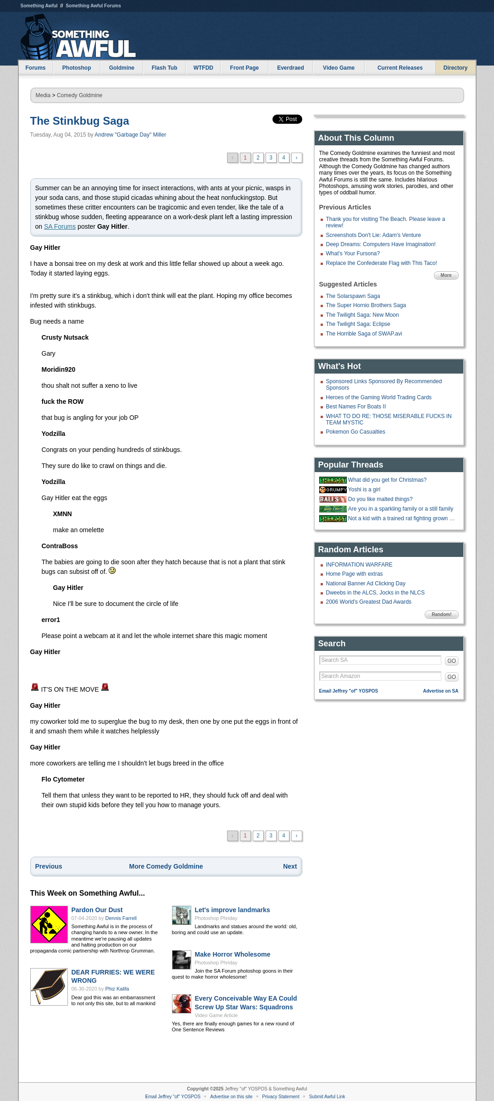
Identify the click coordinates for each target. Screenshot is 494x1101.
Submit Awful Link (327, 1096)
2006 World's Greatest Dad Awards (369, 602)
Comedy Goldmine (79, 95)
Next (290, 866)
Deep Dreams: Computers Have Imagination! (381, 244)
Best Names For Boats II (356, 406)
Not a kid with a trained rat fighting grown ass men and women (402, 518)
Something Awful (39, 5)
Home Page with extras (354, 574)
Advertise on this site (231, 1096)
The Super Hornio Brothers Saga (366, 305)
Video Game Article (216, 1015)
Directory (456, 68)
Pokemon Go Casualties (355, 432)
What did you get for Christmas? (387, 480)
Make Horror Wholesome (233, 954)
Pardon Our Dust (97, 910)
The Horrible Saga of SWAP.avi (364, 333)
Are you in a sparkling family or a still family (400, 509)
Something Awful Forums (93, 5)
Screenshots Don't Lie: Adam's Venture (373, 235)
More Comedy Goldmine (166, 866)
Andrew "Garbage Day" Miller (130, 135)
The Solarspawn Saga (353, 296)
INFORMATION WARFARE (359, 565)
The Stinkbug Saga (79, 121)
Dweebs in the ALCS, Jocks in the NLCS (375, 592)
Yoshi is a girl (364, 489)
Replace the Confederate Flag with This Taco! (381, 263)
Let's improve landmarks (232, 910)
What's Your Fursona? (353, 253)
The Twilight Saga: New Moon (362, 315)
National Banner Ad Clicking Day (365, 583)
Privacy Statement (281, 1096)
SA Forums (60, 226)
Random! (441, 614)
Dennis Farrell (121, 918)
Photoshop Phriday (216, 918)
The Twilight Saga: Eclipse (358, 324)
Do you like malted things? (380, 499)
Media (43, 95)
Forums (35, 68)
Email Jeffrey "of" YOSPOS (348, 691)
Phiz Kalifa (117, 988)
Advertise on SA (440, 691)
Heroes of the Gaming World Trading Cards (379, 397)
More (446, 275)
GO (452, 661)
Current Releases (400, 68)
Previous (48, 866)
